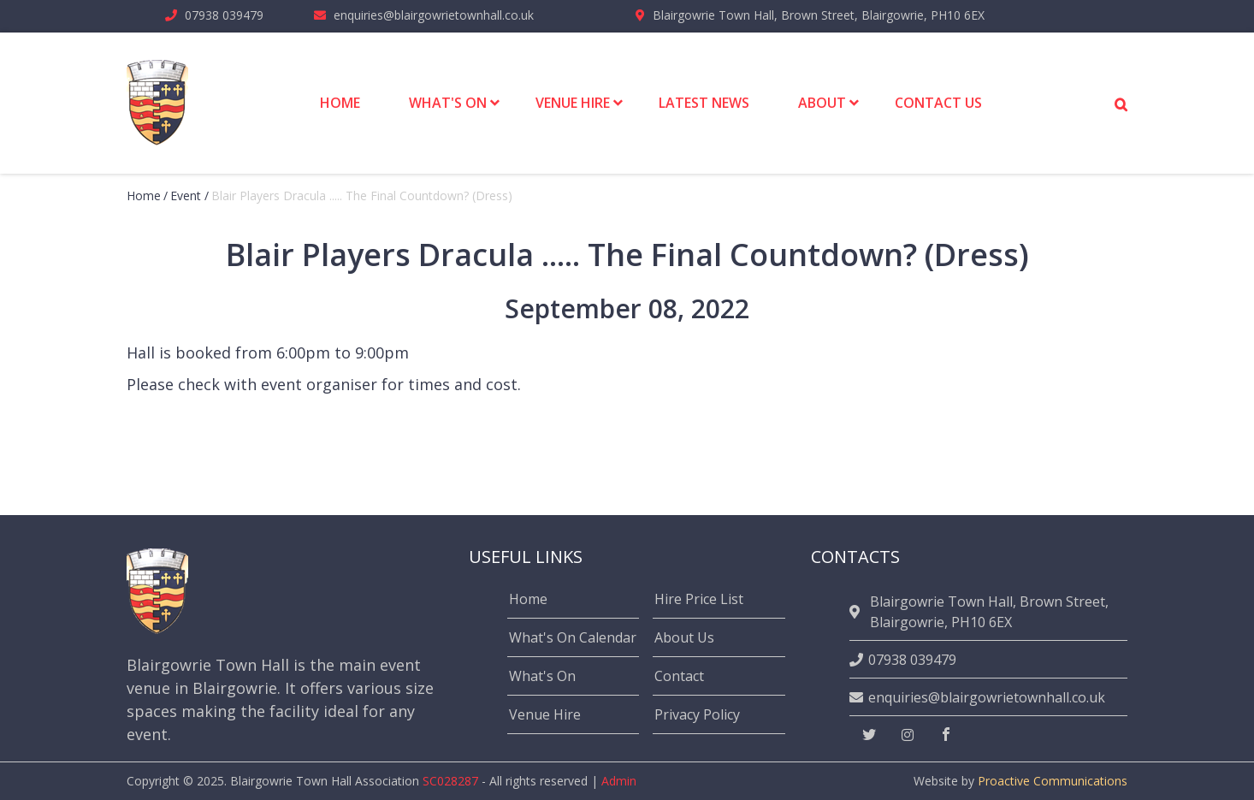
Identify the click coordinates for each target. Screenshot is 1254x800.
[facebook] (946, 735)
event (185, 195)
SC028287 (450, 781)
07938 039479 (224, 15)
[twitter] (869, 735)
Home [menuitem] (340, 102)
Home (144, 195)
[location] (857, 611)
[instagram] (908, 735)
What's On (542, 676)
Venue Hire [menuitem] (572, 102)
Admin (618, 781)
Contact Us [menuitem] (938, 102)
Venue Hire (545, 714)
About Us (684, 637)
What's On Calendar (572, 637)
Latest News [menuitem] (704, 102)
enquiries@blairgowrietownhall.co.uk (434, 15)
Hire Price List (698, 599)
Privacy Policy (697, 714)
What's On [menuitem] (448, 102)
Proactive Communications (1052, 781)
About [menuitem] (822, 102)
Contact (679, 676)
